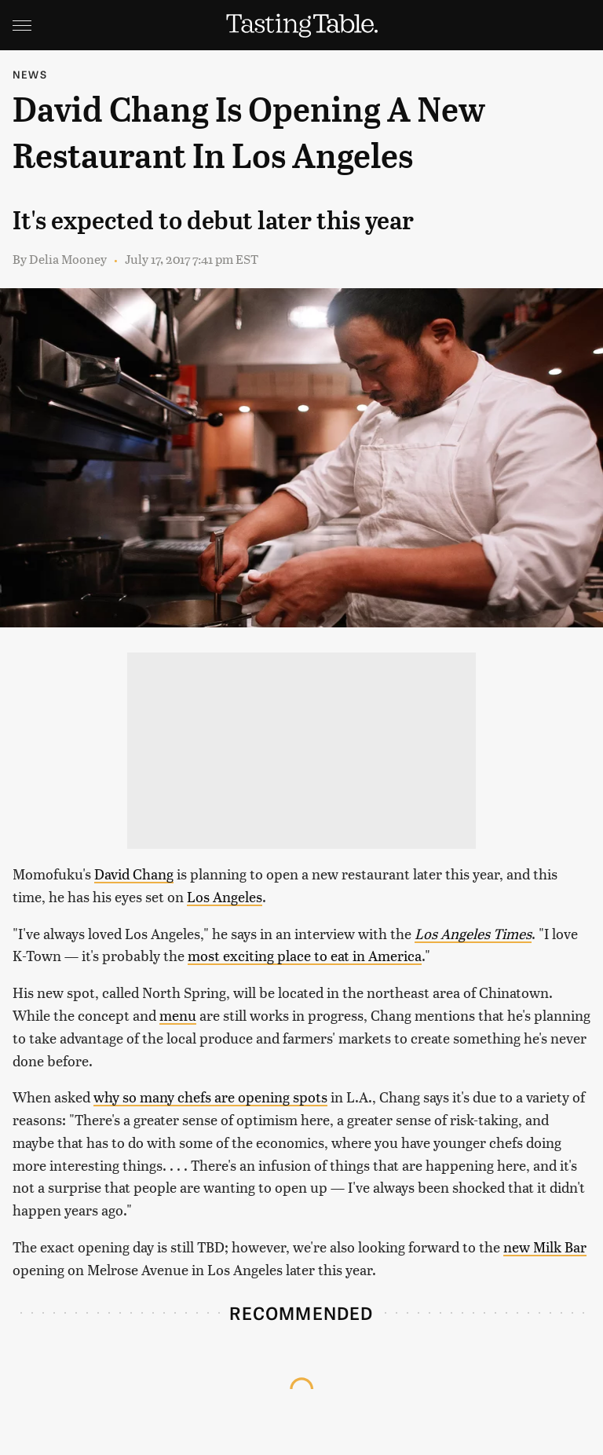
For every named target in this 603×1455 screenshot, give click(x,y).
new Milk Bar (545, 1246)
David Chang (134, 873)
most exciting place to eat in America (305, 955)
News (30, 74)
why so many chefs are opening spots (210, 1096)
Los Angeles (224, 896)
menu (177, 1015)
